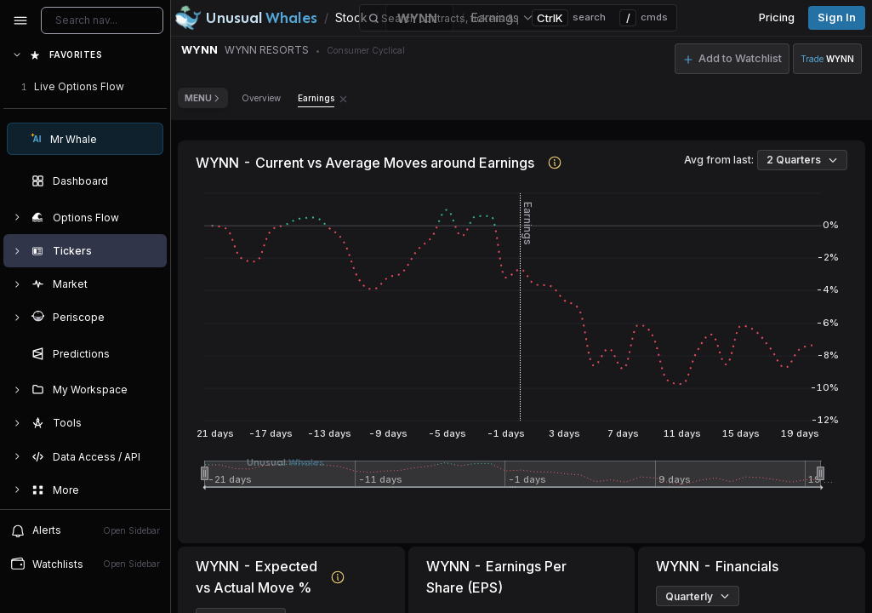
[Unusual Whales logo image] (245, 18)
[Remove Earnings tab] (343, 98)
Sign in (837, 17)
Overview (261, 98)
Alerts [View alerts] (85, 530)
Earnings (316, 98)
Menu (203, 98)
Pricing (777, 17)
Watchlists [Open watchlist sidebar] (85, 563)
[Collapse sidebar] (20, 20)
